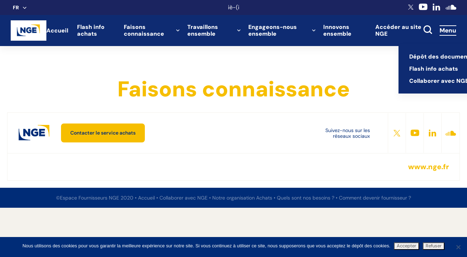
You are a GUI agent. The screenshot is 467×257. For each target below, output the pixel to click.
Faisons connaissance (144, 30)
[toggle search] (427, 30)
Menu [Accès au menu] (448, 30)
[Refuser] (458, 247)
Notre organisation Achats (243, 198)
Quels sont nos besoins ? (306, 198)
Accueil (57, 30)
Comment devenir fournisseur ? (375, 198)
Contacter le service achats (103, 133)
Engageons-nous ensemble (272, 30)
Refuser (434, 246)
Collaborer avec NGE (184, 198)
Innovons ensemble (337, 30)
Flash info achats (91, 30)
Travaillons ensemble (202, 30)
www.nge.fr (428, 167)
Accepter (406, 246)
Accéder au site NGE (398, 30)
